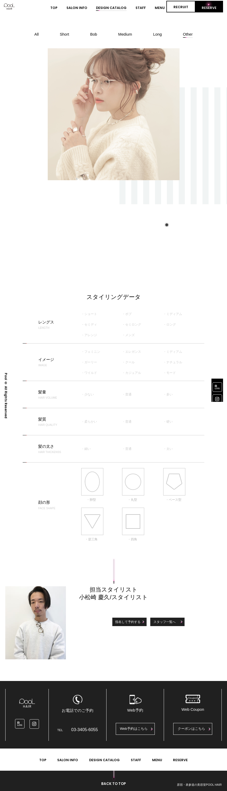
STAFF (141, 8)
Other (188, 34)
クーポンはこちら (191, 729)
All (36, 34)
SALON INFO (76, 8)
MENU (160, 8)
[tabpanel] (114, 114)
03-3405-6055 (84, 729)
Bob (93, 34)
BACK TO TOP (113, 783)
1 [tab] (166, 224)
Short (64, 34)
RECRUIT (180, 7)
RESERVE (209, 8)
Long (157, 34)
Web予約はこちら (134, 729)
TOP (53, 8)
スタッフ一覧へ (164, 622)
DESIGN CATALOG (111, 8)
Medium (125, 34)
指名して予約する (128, 622)
